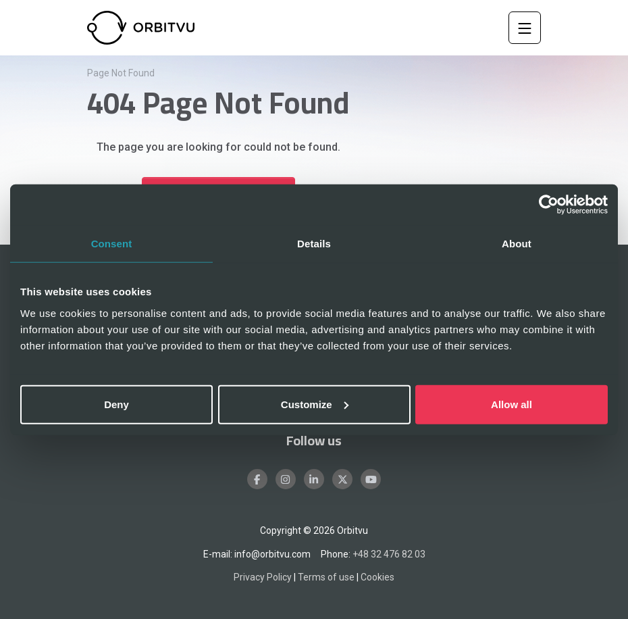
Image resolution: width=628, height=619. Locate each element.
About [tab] (516, 243)
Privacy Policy (263, 577)
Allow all (511, 404)
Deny (116, 404)
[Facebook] (257, 479)
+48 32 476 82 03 (388, 554)
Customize (314, 404)
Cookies (377, 577)
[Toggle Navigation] (524, 27)
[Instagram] (286, 479)
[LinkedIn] (314, 479)
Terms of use (326, 577)
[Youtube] (371, 479)
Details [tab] (314, 243)
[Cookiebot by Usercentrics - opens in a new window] (549, 205)
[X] (342, 479)
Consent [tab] (111, 243)
